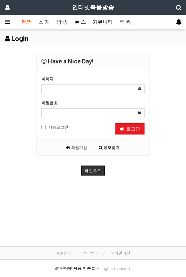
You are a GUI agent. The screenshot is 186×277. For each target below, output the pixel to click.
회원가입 (76, 147)
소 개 (44, 22)
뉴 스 (80, 22)
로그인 (130, 128)
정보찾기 (109, 147)
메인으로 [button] (93, 170)
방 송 (62, 22)
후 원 (125, 22)
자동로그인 (54, 127)
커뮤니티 (103, 22)
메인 (27, 22)
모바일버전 (120, 253)
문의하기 (91, 253)
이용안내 (64, 253)
